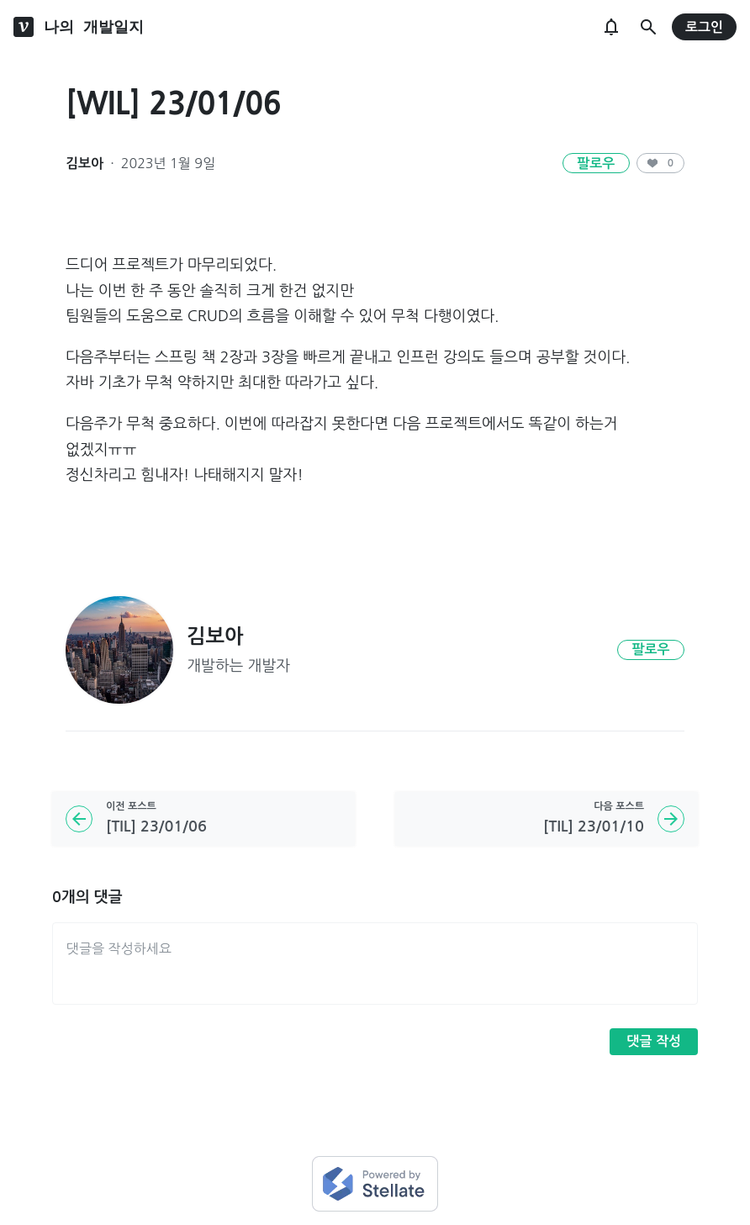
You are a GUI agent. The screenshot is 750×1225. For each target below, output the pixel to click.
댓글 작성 (653, 1041)
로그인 (704, 27)
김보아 (84, 163)
